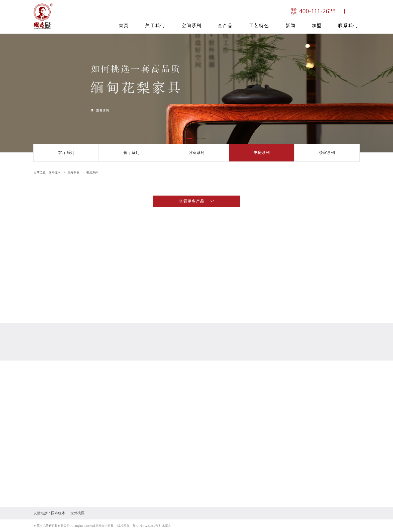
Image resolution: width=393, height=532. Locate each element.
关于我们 (155, 25)
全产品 (225, 25)
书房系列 (262, 152)
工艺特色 (259, 25)
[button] (189, 138)
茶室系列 (327, 152)
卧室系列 (196, 152)
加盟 (317, 25)
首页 (124, 25)
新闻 (290, 25)
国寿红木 (55, 172)
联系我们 (348, 25)
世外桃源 (77, 513)
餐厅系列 (131, 152)
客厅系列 (66, 152)
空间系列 (191, 25)
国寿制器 (73, 172)
